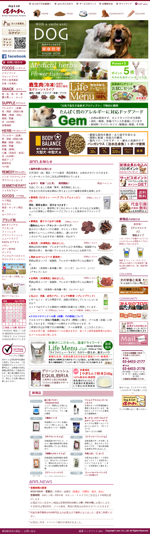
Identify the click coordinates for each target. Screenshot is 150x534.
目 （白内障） (9, 122)
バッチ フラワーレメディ (14, 177)
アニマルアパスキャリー (13, 256)
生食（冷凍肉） (10, 83)
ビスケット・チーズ (12, 97)
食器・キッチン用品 (12, 207)
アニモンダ (7, 228)
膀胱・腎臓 (7, 118)
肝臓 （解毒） (9, 149)
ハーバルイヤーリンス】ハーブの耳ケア (96, 473)
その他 (5, 166)
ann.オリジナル (10, 224)
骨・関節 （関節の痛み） (12, 111)
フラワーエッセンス (12, 180)
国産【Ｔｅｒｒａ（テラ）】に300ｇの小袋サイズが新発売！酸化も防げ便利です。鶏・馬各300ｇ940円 (133, 264)
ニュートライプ (10, 238)
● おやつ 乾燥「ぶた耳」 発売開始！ (49, 183)
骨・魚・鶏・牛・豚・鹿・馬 (13, 94)
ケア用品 (6, 200)
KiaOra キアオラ (10, 242)
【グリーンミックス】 (54, 472)
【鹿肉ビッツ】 (51, 418)
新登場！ (138, 224)
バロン (5, 245)
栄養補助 (6, 125)
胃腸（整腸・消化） (12, 142)
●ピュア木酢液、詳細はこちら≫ (84, 310)
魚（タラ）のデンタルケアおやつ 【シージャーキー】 (96, 419)
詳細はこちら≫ (72, 221)
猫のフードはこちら (10, 296)
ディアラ (6, 252)
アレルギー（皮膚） (12, 135)
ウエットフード (10, 76)
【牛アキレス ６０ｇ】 (54, 436)
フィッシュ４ (9, 231)
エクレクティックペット (13, 259)
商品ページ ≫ (104, 183)
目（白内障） (9, 156)
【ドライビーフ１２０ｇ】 (96, 436)
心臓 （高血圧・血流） (14, 152)
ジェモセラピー (10, 190)
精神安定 (6, 163)
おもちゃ (6, 204)
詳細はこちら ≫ (94, 197)
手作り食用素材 (10, 80)
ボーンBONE (8, 249)
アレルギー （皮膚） (12, 108)
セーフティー (9, 214)
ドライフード (9, 73)
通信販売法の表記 (11, 531)
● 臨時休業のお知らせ (40, 168)
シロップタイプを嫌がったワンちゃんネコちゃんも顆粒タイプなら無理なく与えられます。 (133, 241)
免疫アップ (7, 159)
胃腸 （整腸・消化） (12, 115)
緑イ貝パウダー (51, 400)
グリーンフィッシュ (12, 235)
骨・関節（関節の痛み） (12, 139)
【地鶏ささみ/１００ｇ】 (55, 453)
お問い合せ (30, 531)
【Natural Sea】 (52, 402)
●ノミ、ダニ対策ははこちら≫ (52, 310)
